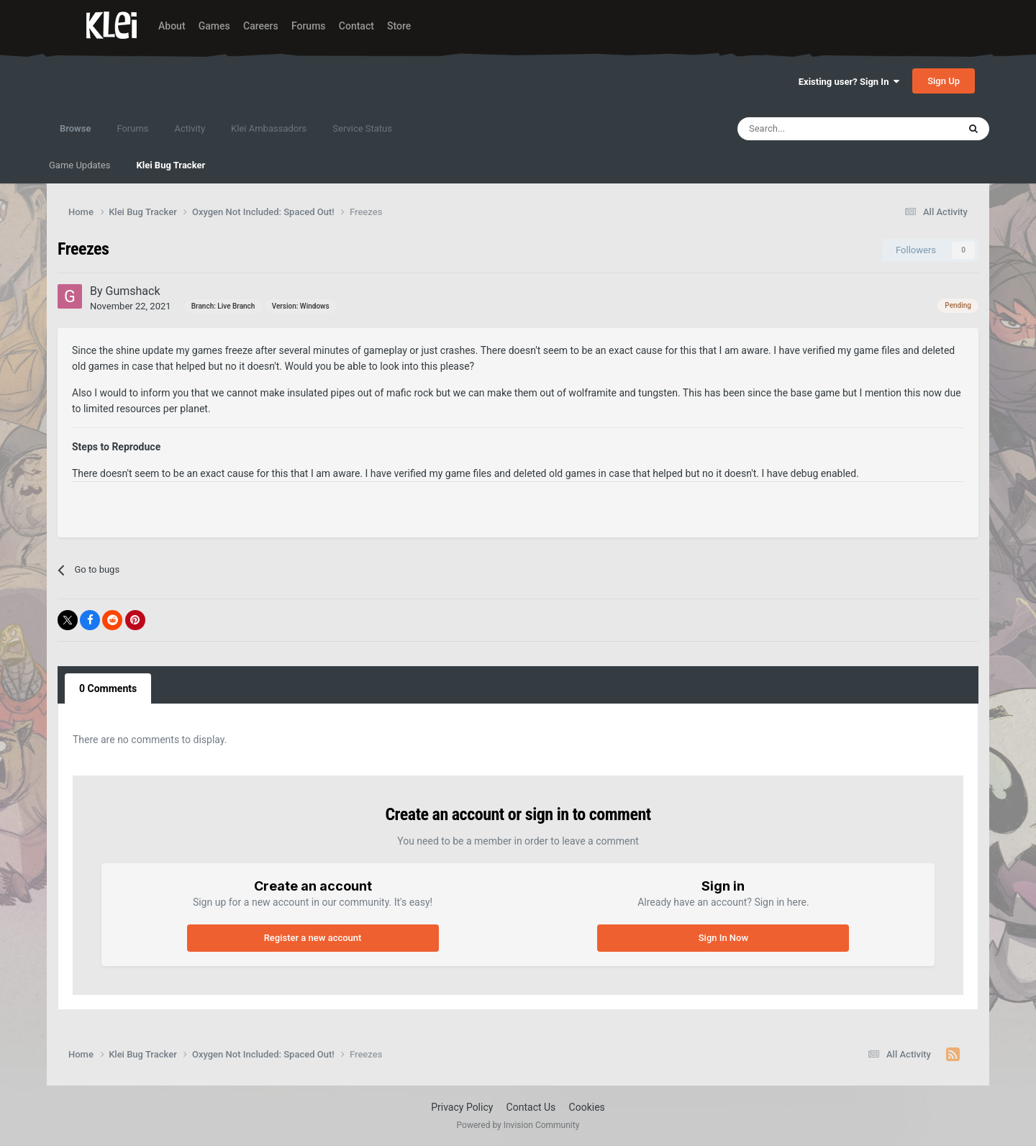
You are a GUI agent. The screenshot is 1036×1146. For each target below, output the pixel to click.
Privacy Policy (462, 1107)
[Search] (816, 128)
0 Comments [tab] (108, 688)
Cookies (587, 1107)
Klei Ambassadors (268, 128)
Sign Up (943, 81)
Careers (260, 26)
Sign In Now (723, 937)
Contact (356, 26)
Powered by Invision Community (518, 1125)
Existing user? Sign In (849, 81)
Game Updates (79, 165)
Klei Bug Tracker (170, 165)
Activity (190, 128)
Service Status (362, 128)
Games (214, 26)
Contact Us (531, 1107)
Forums (308, 26)
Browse (75, 135)
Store (399, 26)
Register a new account (313, 937)
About (172, 26)
